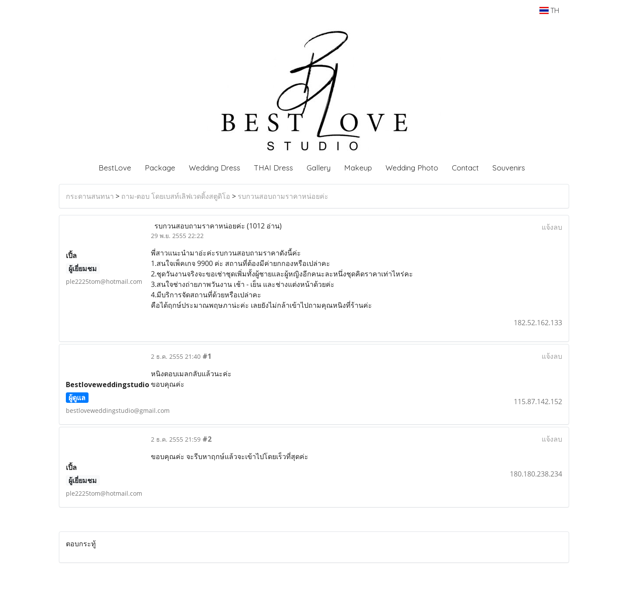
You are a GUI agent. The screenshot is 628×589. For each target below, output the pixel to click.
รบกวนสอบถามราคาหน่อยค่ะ (283, 196)
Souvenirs (508, 167)
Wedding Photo (412, 167)
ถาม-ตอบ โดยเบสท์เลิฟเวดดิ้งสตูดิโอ (175, 196)
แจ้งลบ (552, 227)
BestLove (115, 167)
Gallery (319, 167)
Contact (465, 167)
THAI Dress (273, 167)
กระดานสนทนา (90, 196)
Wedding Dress (214, 167)
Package (160, 167)
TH (549, 10)
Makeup (358, 167)
